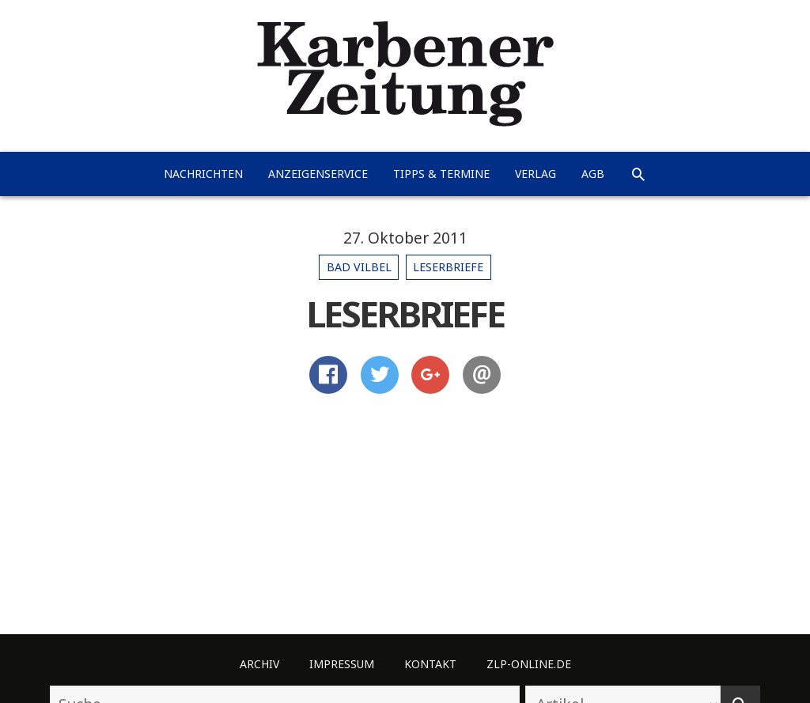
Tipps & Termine (441, 173)
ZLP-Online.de (528, 663)
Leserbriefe (448, 266)
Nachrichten (203, 173)
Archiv (259, 663)
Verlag (535, 173)
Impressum (341, 663)
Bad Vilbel (359, 266)
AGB (592, 173)
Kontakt (430, 663)
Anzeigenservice (318, 173)
